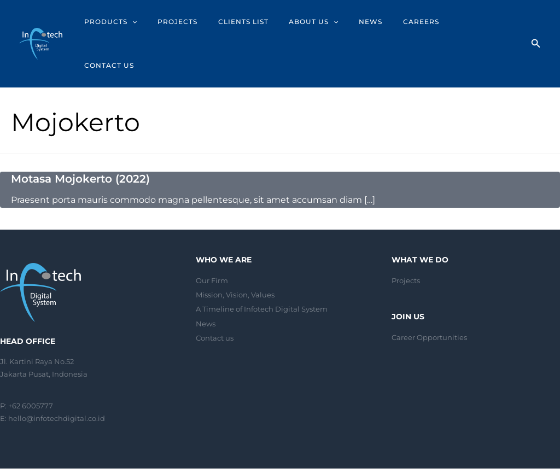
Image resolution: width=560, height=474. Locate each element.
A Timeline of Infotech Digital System (262, 264)
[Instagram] (539, 450)
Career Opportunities (429, 293)
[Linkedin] (555, 450)
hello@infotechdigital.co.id (56, 374)
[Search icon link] (536, 23)
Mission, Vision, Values (235, 250)
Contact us (215, 293)
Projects (406, 236)
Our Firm (212, 236)
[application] (155, 22)
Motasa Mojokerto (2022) (80, 135)
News (205, 279)
